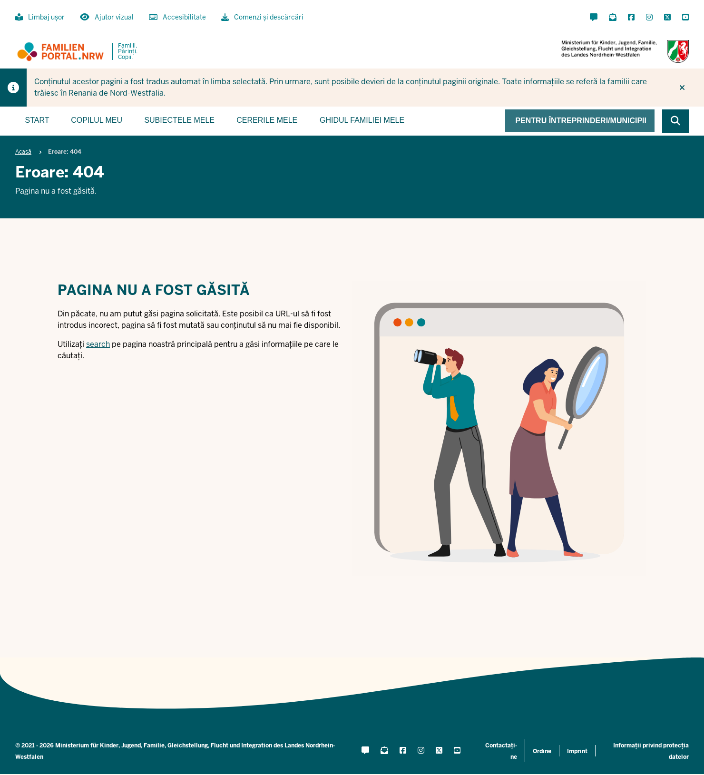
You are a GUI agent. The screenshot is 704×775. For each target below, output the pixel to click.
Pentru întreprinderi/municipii (580, 121)
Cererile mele (266, 120)
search (98, 344)
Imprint (577, 751)
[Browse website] (675, 121)
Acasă (23, 152)
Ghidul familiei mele (362, 120)
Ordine (542, 751)
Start (37, 120)
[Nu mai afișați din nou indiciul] (682, 87)
